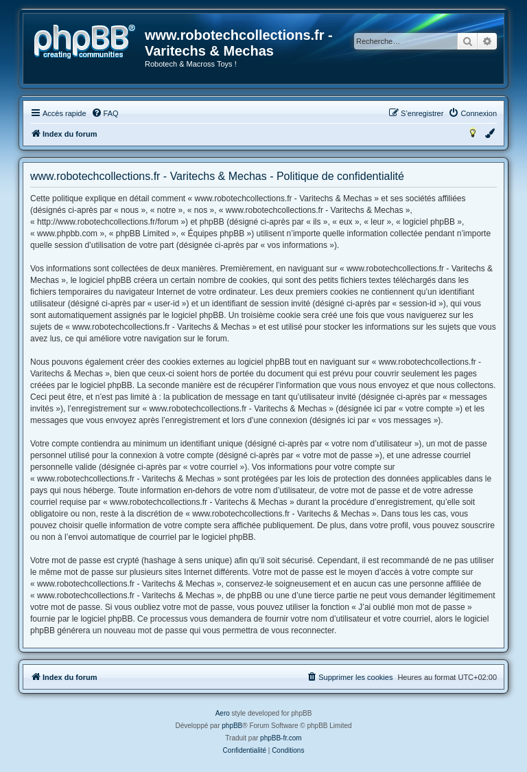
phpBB (232, 725)
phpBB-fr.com (281, 738)
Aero (222, 713)
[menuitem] (105, 113)
